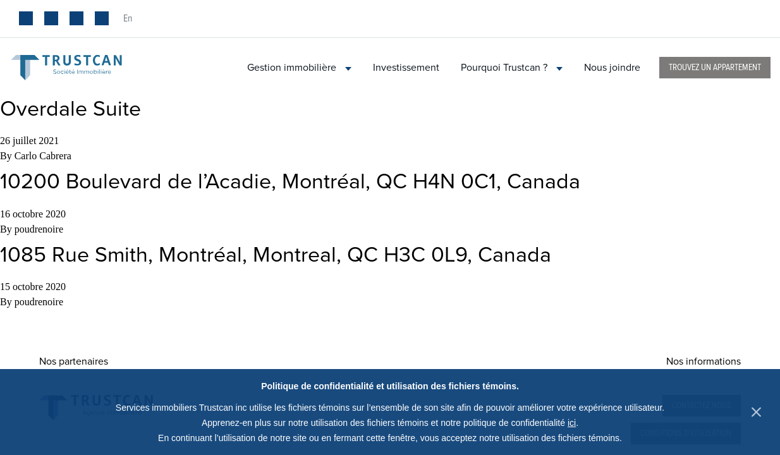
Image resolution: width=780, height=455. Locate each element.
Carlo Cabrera (43, 155)
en (127, 18)
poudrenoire (39, 229)
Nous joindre (612, 67)
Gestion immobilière (299, 67)
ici (572, 423)
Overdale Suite (70, 109)
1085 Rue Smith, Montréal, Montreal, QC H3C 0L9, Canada (275, 255)
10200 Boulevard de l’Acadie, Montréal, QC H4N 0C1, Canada (290, 182)
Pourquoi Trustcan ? (512, 67)
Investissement (406, 67)
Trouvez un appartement (715, 67)
